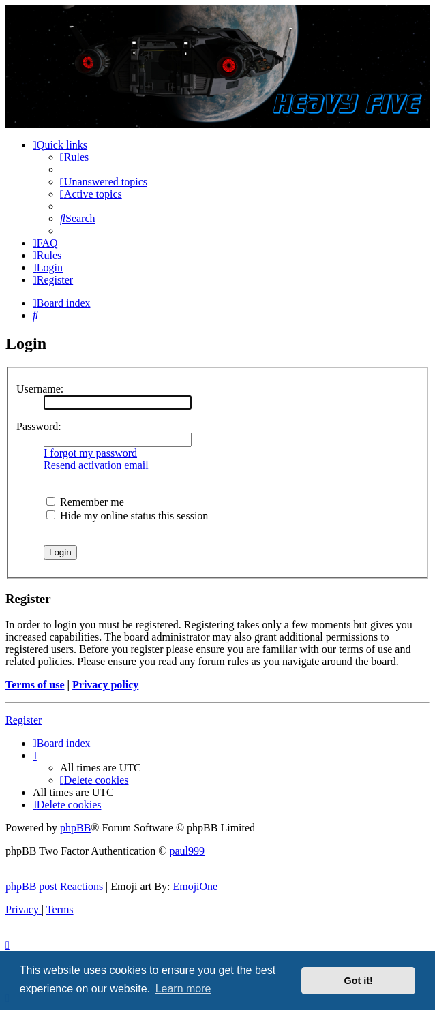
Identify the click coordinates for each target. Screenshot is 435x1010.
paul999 (187, 851)
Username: (39, 389)
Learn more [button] (183, 988)
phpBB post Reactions (54, 886)
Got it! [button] (358, 980)
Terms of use (35, 684)
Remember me (85, 502)
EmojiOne (194, 886)
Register (23, 720)
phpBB (75, 827)
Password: (38, 426)
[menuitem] (74, 157)
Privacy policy (105, 684)
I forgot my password (90, 453)
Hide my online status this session (127, 515)
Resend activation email (96, 465)
